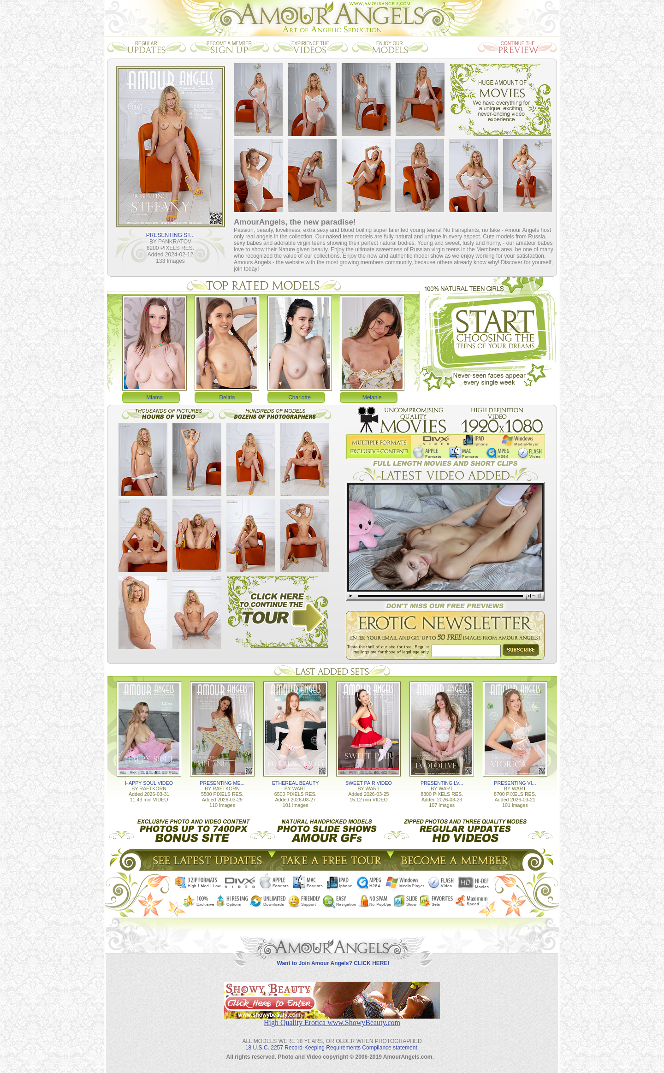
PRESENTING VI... (515, 783)
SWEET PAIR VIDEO (368, 783)
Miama (154, 397)
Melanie (372, 397)
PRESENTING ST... (170, 235)
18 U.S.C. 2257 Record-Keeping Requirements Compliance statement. (332, 1047)
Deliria (227, 397)
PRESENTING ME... (222, 783)
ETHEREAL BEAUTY (295, 783)
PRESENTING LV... (442, 783)
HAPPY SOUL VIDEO (149, 783)
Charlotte (299, 397)
